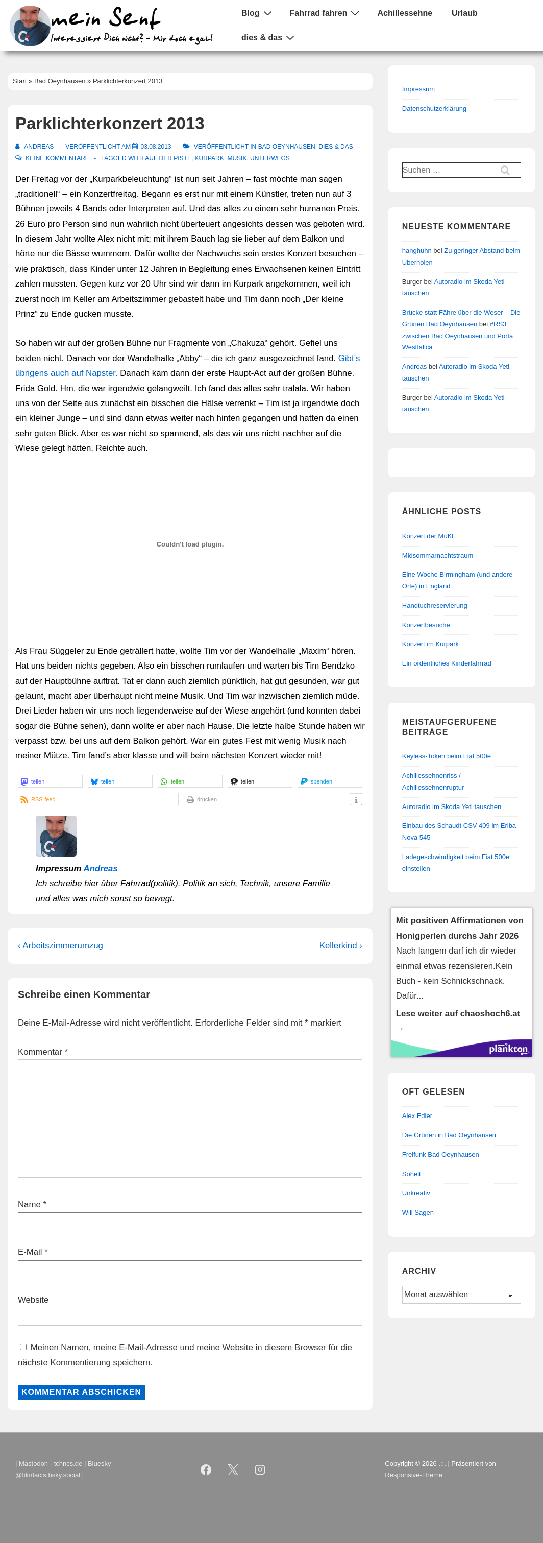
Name (29, 1204)
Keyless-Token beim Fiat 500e (446, 756)
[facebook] (206, 1469)
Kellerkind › (340, 946)
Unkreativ (416, 1193)
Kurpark (209, 158)
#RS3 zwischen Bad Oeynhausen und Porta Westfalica (457, 335)
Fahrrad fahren (326, 13)
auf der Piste (168, 158)
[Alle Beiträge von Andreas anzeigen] (35, 146)
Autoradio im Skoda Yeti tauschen (451, 807)
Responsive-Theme (413, 1475)
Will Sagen (418, 1212)
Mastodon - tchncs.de (50, 1463)
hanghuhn (417, 250)
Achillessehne (404, 13)
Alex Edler (417, 1116)
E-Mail (30, 1252)
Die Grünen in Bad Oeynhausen (449, 1135)
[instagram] (259, 1469)
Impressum (418, 89)
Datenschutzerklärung (434, 108)
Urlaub (465, 13)
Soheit (411, 1174)
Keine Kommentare (57, 158)
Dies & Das (335, 146)
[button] (50, 781)
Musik (236, 158)
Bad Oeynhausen (286, 146)
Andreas (101, 868)
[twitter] (232, 1469)
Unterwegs (270, 158)
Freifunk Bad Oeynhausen (440, 1154)
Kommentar (43, 1052)
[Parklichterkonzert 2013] (155, 146)
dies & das (269, 37)
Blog (258, 13)
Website (33, 1300)
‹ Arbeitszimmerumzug (60, 946)
